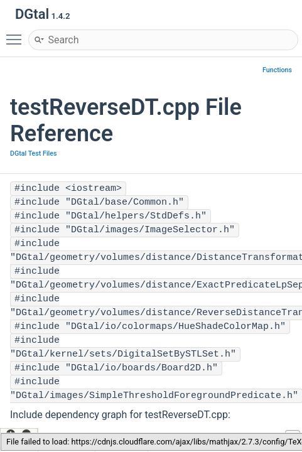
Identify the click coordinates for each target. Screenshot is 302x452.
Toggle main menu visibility (17, 34)
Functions (277, 70)
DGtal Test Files (33, 153)
